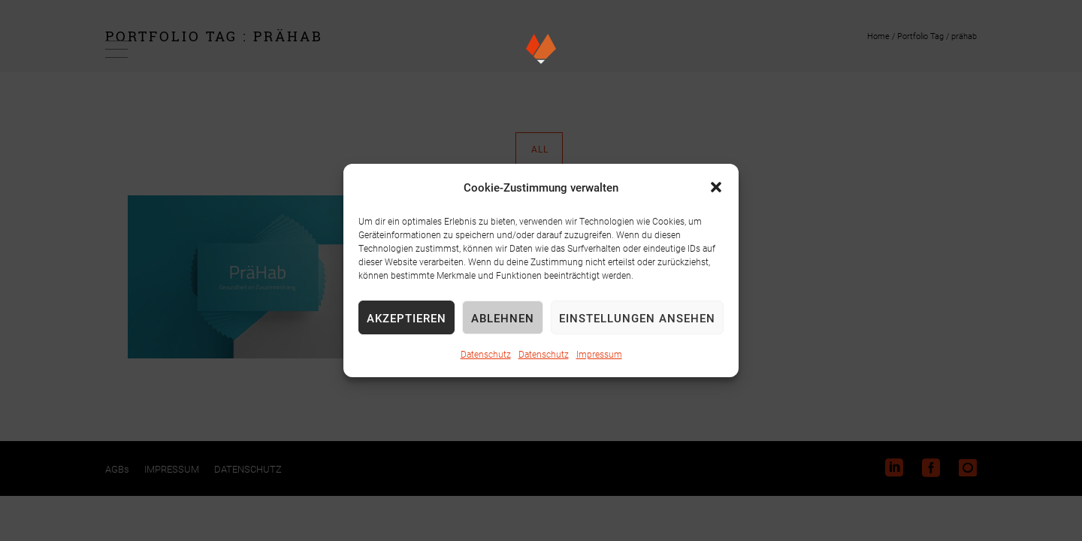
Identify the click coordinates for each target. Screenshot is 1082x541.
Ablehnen (502, 317)
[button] (716, 187)
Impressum (599, 354)
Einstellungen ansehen (637, 317)
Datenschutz (486, 354)
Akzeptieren (406, 317)
